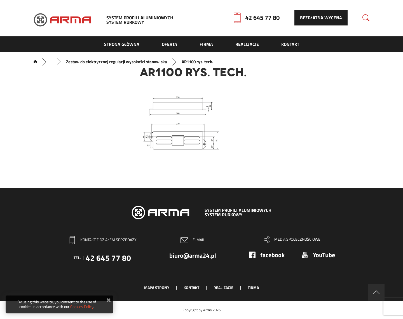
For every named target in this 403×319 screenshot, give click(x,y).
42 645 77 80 (262, 18)
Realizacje (223, 287)
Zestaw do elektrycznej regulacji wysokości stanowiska (116, 62)
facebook (272, 255)
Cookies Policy (81, 306)
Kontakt (191, 287)
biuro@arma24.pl (192, 255)
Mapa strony (156, 287)
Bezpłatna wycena (321, 17)
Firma (253, 287)
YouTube (324, 255)
